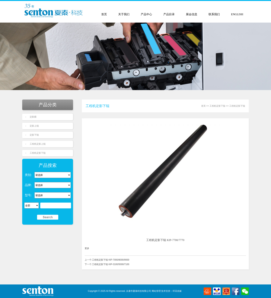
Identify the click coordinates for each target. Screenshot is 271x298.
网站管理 (156, 291)
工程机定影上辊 (38, 144)
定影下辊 (34, 135)
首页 (104, 14)
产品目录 (169, 14)
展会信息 (191, 14)
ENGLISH (237, 14)
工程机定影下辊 (38, 153)
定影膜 (33, 117)
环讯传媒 (177, 291)
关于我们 (123, 14)
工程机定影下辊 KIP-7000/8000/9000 (110, 259)
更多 (87, 248)
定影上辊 (34, 126)
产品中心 (146, 14)
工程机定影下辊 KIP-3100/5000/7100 (110, 264)
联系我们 (214, 14)
